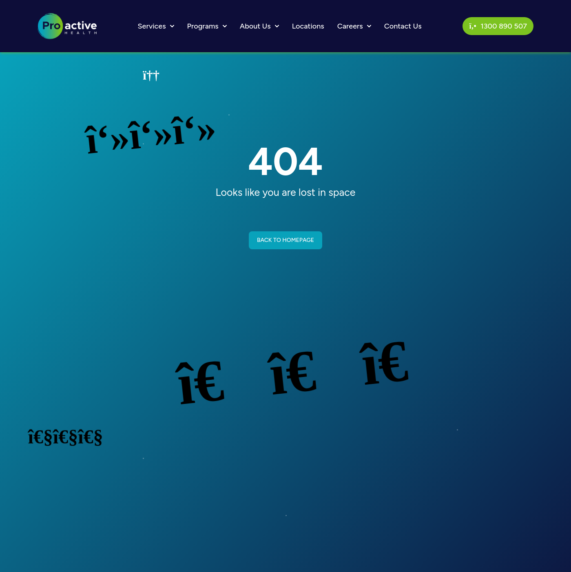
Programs (207, 26)
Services (156, 26)
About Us (259, 26)
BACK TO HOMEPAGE (285, 240)
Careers (354, 26)
